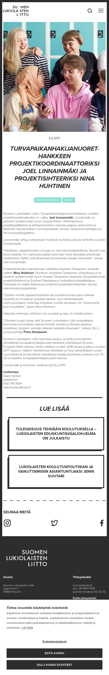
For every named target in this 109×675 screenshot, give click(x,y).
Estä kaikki (54, 653)
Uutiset (68, 199)
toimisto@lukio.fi (82, 585)
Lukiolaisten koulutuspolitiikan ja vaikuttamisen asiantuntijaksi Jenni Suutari (56, 471)
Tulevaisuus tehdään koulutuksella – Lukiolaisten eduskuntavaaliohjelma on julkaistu (56, 434)
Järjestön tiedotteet (47, 199)
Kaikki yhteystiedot (84, 598)
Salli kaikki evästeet (54, 664)
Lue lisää (27, 627)
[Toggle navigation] (101, 11)
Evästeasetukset (54, 641)
